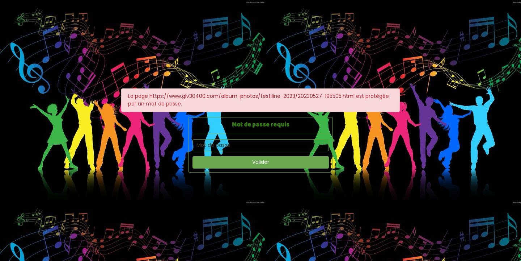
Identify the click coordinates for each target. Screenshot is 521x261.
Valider (260, 162)
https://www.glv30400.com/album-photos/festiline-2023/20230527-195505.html (252, 96)
